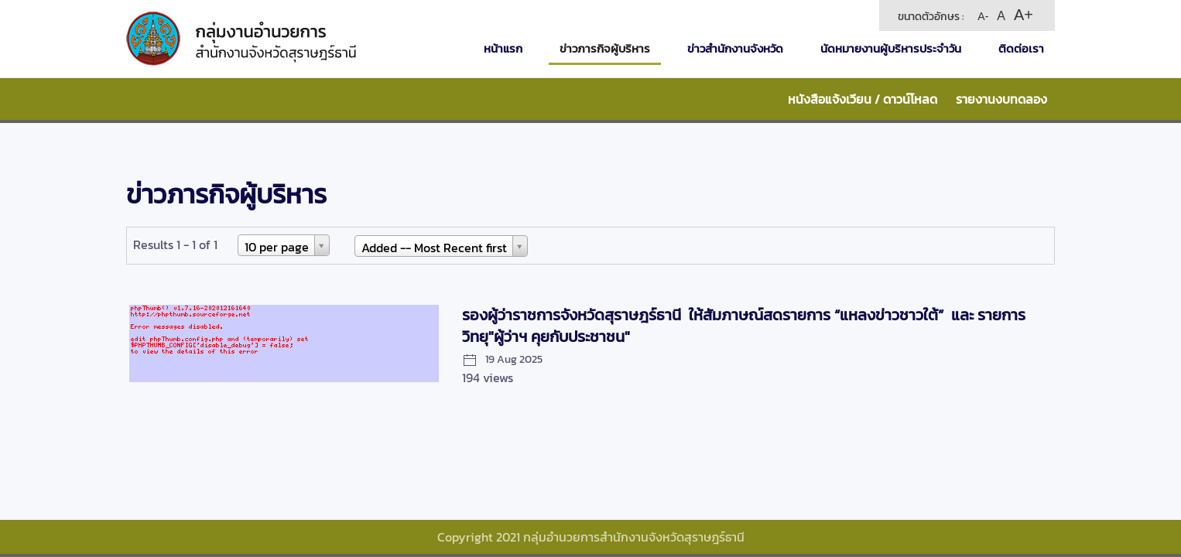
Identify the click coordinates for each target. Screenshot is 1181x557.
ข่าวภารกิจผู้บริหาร (605, 48)
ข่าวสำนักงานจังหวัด (735, 48)
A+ (1023, 14)
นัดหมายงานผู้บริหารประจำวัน (890, 48)
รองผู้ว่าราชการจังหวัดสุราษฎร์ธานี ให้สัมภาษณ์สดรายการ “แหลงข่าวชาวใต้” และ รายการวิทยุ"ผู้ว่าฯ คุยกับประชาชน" (743, 325)
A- (982, 16)
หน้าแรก (503, 48)
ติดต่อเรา (1021, 48)
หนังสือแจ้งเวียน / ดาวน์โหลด (862, 99)
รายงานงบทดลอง (1001, 99)
